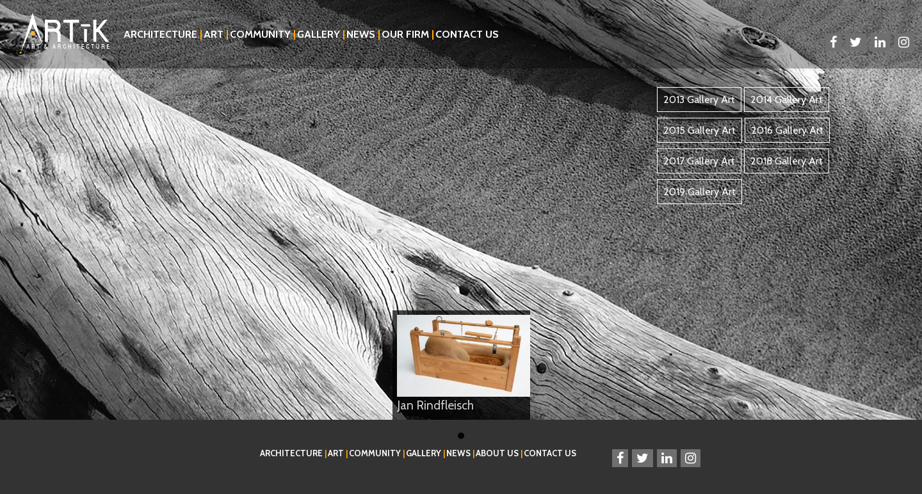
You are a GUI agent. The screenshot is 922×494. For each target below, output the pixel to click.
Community (263, 34)
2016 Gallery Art (787, 130)
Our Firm (408, 34)
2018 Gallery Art (786, 161)
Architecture (163, 34)
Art (216, 34)
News (363, 34)
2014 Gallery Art (786, 99)
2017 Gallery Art (699, 161)
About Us (499, 453)
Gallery (321, 34)
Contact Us (467, 34)
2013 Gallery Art (699, 99)
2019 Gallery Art (699, 192)
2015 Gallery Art (699, 130)
